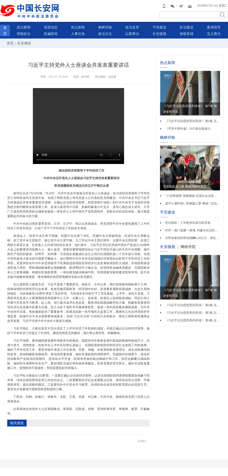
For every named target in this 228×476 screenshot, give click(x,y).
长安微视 (159, 34)
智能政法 (23, 34)
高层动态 (51, 27)
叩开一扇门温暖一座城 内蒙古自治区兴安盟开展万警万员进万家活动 (192, 230)
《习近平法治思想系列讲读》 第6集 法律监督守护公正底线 (192, 121)
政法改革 (132, 27)
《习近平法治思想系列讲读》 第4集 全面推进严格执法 (192, 320)
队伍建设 (186, 27)
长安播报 (24, 43)
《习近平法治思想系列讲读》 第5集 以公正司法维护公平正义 (192, 312)
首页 (10, 43)
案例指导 (214, 27)
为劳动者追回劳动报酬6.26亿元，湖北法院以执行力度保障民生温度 (192, 238)
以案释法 (132, 34)
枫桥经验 (105, 27)
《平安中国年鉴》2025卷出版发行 (188, 128)
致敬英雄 (186, 34)
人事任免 (78, 34)
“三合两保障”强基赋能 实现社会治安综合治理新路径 (192, 195)
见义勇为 (214, 34)
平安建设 (159, 27)
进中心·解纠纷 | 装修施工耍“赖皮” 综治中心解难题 (192, 203)
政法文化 (105, 34)
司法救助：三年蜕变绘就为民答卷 (188, 222)
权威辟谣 (51, 34)
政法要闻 (23, 27)
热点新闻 (78, 27)
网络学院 (188, 247)
